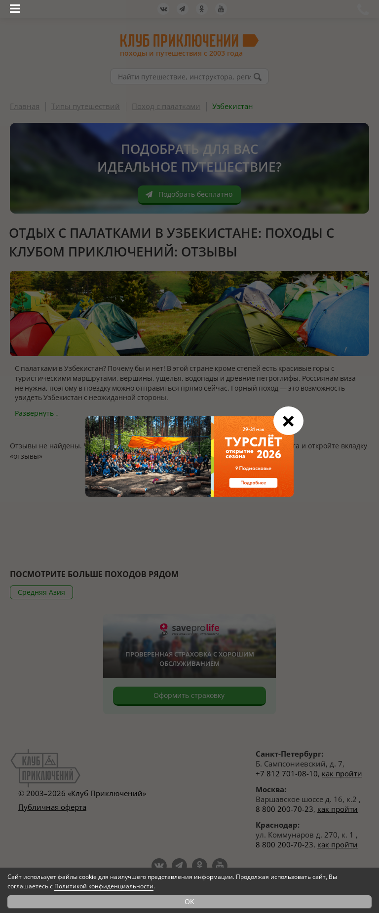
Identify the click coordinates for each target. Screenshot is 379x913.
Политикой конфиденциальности (103, 886)
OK (189, 901)
